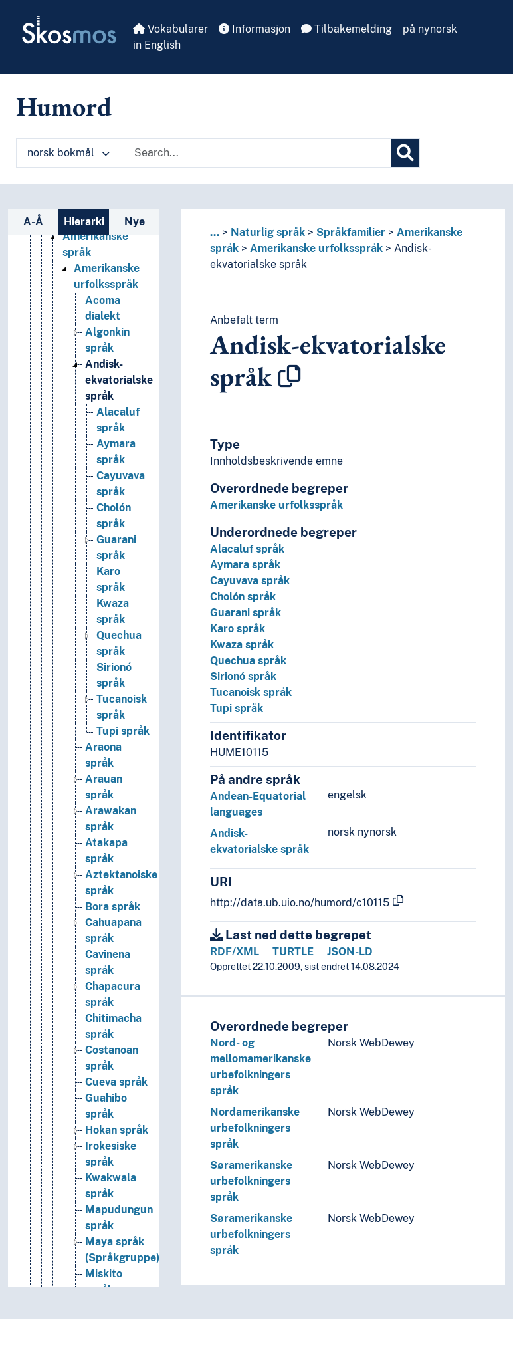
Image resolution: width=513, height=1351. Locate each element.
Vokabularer (170, 29)
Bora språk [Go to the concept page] (112, 906)
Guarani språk (245, 612)
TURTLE (293, 951)
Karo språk (237, 628)
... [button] (214, 232)
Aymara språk (245, 564)
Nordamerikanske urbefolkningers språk (255, 1128)
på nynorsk (430, 29)
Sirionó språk (243, 676)
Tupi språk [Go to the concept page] (123, 731)
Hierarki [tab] (84, 221)
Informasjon (254, 29)
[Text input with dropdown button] (258, 153)
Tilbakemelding (346, 29)
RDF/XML (234, 951)
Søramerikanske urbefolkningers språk (251, 1181)
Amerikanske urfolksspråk (316, 248)
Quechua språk (248, 660)
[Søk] (405, 153)
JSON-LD (350, 951)
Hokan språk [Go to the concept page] (116, 1130)
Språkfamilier (350, 232)
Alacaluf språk (247, 549)
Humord (64, 106)
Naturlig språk (268, 232)
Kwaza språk (242, 644)
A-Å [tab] (33, 221)
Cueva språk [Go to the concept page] (116, 1082)
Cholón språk (243, 596)
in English (157, 45)
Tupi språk (236, 708)
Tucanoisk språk (251, 692)
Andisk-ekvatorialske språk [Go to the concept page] (119, 380)
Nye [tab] (134, 221)
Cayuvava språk (250, 580)
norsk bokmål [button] (68, 152)
